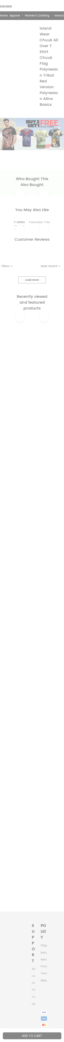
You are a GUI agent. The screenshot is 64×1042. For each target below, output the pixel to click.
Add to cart (32, 1036)
